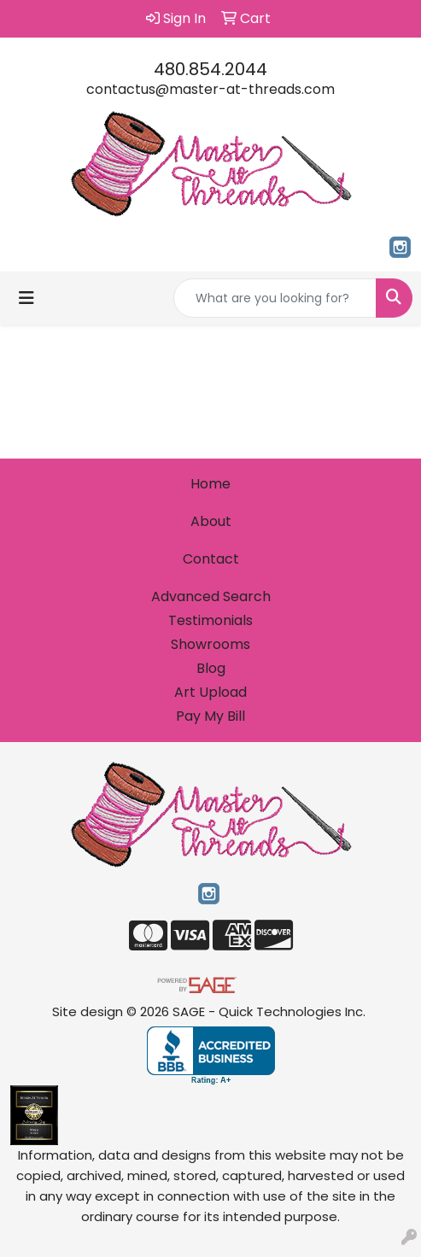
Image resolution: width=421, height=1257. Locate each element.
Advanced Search (211, 596)
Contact (211, 559)
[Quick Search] (275, 298)
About (210, 521)
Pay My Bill (210, 716)
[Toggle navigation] (26, 298)
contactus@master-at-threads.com (210, 89)
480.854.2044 (210, 69)
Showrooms (210, 644)
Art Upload (210, 692)
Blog (210, 668)
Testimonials (210, 620)
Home (210, 484)
